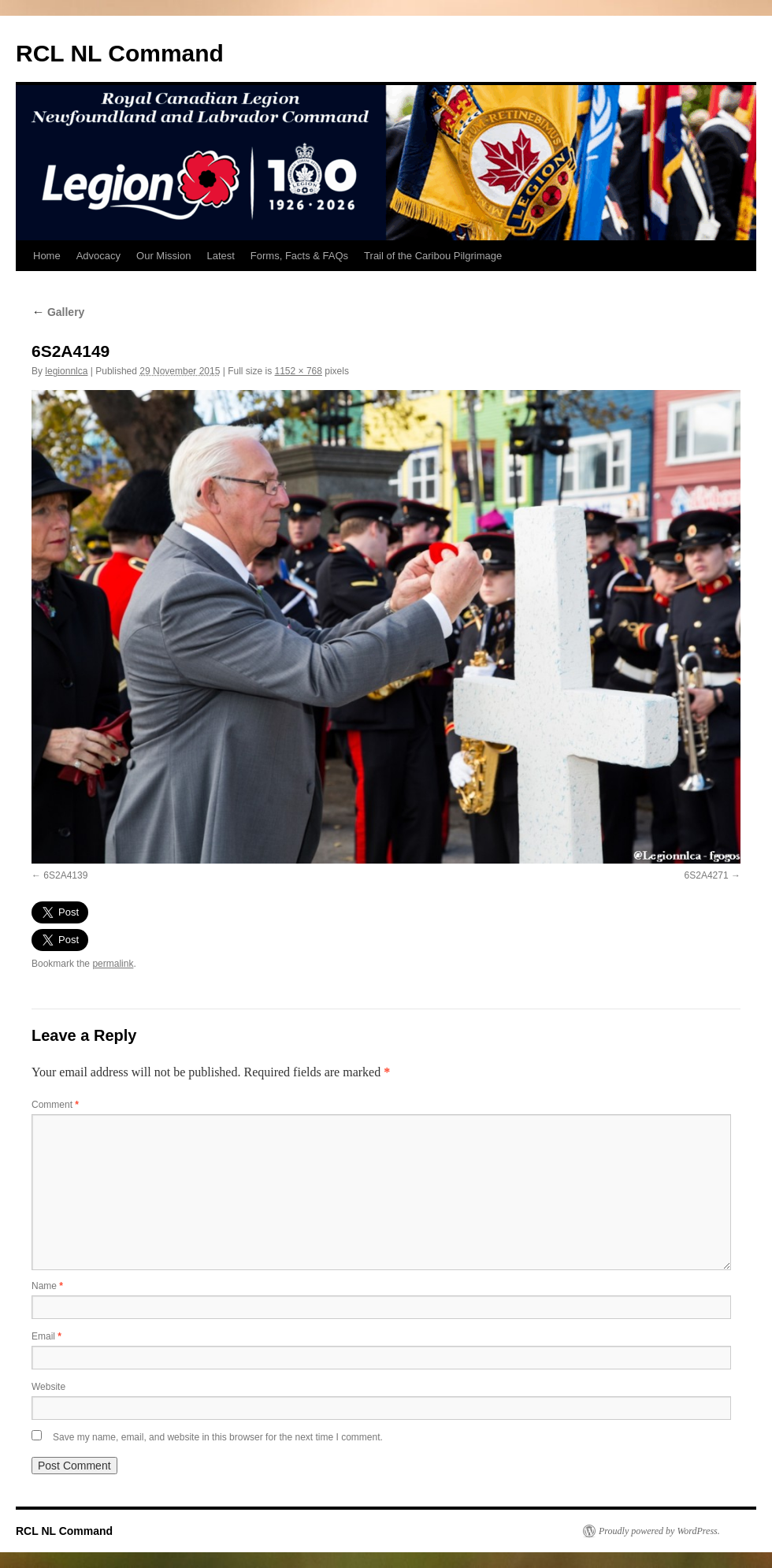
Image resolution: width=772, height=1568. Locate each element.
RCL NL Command (120, 53)
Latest (220, 256)
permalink (112, 963)
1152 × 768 (298, 371)
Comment (55, 1104)
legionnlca (66, 371)
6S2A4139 (65, 875)
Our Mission (163, 256)
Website (48, 1386)
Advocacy (98, 256)
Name (47, 1285)
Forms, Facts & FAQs (299, 256)
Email (46, 1336)
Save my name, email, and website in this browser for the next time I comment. (218, 1437)
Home (47, 256)
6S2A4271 (707, 875)
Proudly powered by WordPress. (659, 1530)
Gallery (58, 312)
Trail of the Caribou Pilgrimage (433, 256)
